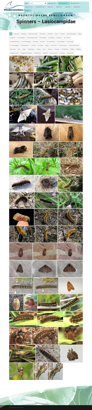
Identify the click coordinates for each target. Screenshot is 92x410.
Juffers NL (51, 7)
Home (26, 3)
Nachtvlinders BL (41, 7)
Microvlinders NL (76, 3)
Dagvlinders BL (29, 7)
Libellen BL (68, 7)
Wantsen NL (77, 7)
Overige (28, 10)
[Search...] (38, 3)
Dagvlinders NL (52, 3)
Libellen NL (59, 7)
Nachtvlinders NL (64, 3)
